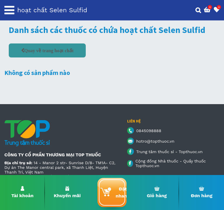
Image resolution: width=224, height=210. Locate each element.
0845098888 (148, 130)
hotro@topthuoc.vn (155, 141)
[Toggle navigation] (9, 10)
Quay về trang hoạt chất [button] (49, 50)
